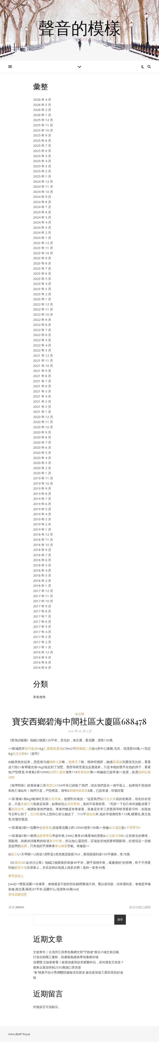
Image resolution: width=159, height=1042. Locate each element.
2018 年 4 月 (42, 570)
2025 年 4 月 (42, 161)
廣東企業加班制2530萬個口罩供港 (57, 967)
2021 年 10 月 (43, 365)
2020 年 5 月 (42, 452)
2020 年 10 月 (43, 427)
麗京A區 (20, 862)
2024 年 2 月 (42, 232)
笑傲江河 (27, 804)
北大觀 (35, 814)
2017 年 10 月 (43, 601)
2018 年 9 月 (42, 550)
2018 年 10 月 (43, 545)
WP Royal (24, 1034)
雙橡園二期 (84, 748)
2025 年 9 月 (42, 135)
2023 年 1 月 (42, 299)
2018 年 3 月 (42, 575)
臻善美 (47, 827)
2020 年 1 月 (42, 473)
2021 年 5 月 (42, 391)
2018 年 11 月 (43, 539)
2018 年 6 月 (42, 560)
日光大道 (109, 799)
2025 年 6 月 (42, 151)
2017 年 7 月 (42, 616)
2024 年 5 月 (42, 217)
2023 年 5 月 (42, 279)
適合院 (90, 814)
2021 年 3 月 (42, 401)
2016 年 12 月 (43, 652)
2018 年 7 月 (42, 555)
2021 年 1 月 (42, 411)
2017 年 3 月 (42, 637)
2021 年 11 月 (43, 360)
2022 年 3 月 (42, 350)
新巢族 (117, 762)
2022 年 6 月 (42, 335)
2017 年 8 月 (42, 611)
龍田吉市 (17, 809)
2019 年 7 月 (42, 498)
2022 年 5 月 (42, 340)
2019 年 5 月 (42, 509)
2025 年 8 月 (42, 140)
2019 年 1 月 (42, 529)
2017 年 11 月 (43, 596)
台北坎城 (54, 799)
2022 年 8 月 (42, 325)
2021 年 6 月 (42, 386)
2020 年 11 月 (43, 422)
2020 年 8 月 (42, 437)
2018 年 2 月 (42, 580)
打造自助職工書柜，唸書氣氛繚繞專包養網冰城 (65, 957)
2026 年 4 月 (42, 99)
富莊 (85, 790)
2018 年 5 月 (42, 565)
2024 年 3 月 (42, 227)
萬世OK (51, 785)
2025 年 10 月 (43, 130)
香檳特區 (75, 790)
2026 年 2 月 (42, 110)
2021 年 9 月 (42, 370)
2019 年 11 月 (43, 478)
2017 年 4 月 (42, 632)
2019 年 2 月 (42, 524)
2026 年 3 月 (42, 105)
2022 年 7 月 (42, 330)
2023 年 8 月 (42, 263)
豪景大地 (20, 867)
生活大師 (18, 753)
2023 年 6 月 (42, 273)
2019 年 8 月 (42, 493)
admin (19, 907)
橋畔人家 (55, 762)
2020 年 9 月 (42, 432)
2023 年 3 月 (42, 289)
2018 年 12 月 (43, 534)
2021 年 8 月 (42, 376)
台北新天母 (113, 836)
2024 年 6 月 (42, 212)
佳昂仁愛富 (58, 772)
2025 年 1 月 (42, 176)
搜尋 (120, 919)
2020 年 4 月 (42, 458)
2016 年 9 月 (42, 657)
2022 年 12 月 (43, 304)
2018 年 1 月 (42, 585)
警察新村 (83, 772)
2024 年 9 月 (42, 197)
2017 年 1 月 (42, 647)
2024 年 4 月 (42, 222)
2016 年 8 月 (42, 662)
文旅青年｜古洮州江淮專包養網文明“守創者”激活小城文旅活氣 (76, 952)
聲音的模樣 (79, 27)
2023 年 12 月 (43, 243)
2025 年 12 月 (43, 120)
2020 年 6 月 (42, 447)
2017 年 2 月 (42, 642)
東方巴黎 (55, 841)
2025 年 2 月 (42, 171)
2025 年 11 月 (43, 125)
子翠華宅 (132, 827)
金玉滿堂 (115, 827)
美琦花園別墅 (17, 894)
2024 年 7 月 (42, 207)
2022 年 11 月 (43, 309)
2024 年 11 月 (43, 186)
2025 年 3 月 (42, 166)
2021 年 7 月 (42, 381)
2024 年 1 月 (42, 238)
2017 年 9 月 (42, 606)
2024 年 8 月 (42, 202)
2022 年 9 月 (42, 320)
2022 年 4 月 (42, 345)
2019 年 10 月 (43, 483)
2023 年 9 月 (42, 258)
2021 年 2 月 (42, 406)
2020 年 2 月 (42, 468)
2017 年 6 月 (42, 621)
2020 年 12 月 (43, 417)
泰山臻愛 (61, 846)
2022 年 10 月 (43, 314)
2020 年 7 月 (42, 442)
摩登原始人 (16, 876)
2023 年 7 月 (42, 268)
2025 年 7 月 (42, 145)
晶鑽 (24, 846)
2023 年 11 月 (43, 248)
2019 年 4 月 (42, 514)
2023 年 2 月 (42, 294)
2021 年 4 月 (42, 396)
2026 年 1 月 (42, 115)
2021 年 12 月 (43, 355)
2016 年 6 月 (42, 667)
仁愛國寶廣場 (53, 748)
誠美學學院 (44, 836)
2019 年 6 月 (42, 504)
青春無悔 (39, 697)
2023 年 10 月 (43, 253)
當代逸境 (31, 748)
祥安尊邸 (73, 804)
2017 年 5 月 (42, 626)
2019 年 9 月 (42, 488)
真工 (14, 854)
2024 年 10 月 (43, 192)
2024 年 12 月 (43, 181)
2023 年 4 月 (42, 284)
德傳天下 (74, 762)
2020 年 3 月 (42, 463)
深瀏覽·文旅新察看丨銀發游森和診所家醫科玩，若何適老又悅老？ (78, 962)
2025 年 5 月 (42, 156)
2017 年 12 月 (43, 591)
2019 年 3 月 (42, 519)
